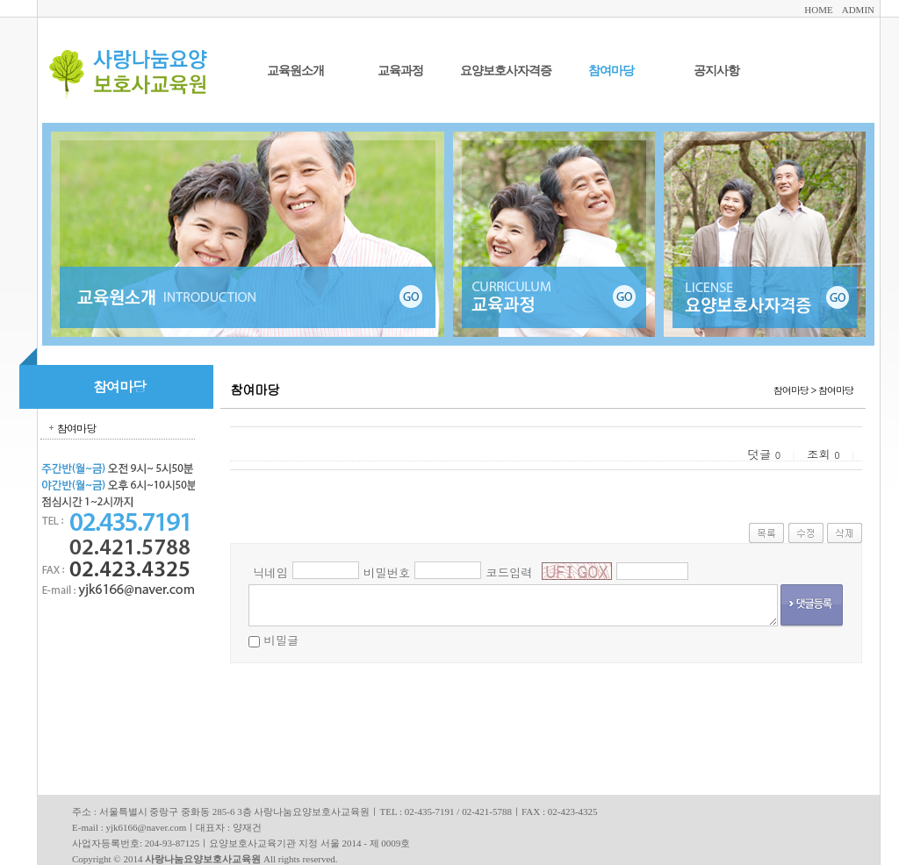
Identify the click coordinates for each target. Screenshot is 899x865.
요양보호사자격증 (505, 70)
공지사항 (716, 70)
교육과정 (400, 70)
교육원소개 (295, 70)
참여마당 (611, 70)
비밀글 (280, 640)
